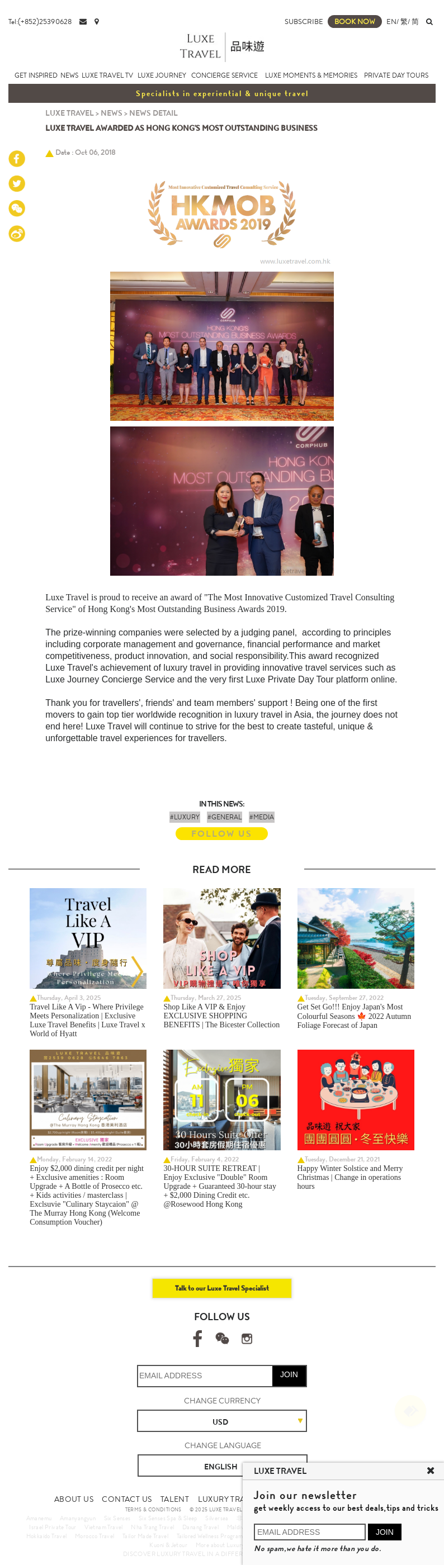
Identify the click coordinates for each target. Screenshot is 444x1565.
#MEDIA (261, 817)
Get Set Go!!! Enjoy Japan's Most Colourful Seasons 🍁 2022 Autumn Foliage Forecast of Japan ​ (354, 1016)
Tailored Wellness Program (210, 1535)
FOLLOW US (221, 833)
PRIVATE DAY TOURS (396, 75)
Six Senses (117, 1518)
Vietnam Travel (103, 1527)
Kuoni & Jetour (168, 1544)
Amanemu (39, 1518)
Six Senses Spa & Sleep (168, 1518)
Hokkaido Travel (46, 1535)
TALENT (174, 1499)
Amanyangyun (78, 1518)
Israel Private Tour (53, 1527)
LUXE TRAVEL (69, 112)
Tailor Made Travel (145, 1535)
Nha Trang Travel (152, 1527)
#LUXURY (185, 817)
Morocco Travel (95, 1535)
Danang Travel (200, 1527)
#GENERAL (224, 817)
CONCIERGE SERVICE (224, 75)
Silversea (217, 1518)
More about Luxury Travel (229, 1544)
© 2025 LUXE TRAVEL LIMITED (227, 1509)
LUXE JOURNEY (162, 75)
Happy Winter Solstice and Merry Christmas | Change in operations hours (350, 1177)
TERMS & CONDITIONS (153, 1509)
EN (391, 21)
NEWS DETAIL (153, 112)
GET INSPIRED (36, 75)
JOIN (289, 1374)
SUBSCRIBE (304, 21)
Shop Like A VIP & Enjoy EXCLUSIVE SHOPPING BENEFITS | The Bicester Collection (221, 1016)
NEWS (69, 75)
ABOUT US (73, 1499)
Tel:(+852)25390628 (40, 21)
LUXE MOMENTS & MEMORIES (311, 75)
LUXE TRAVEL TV (107, 75)
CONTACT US (127, 1499)
